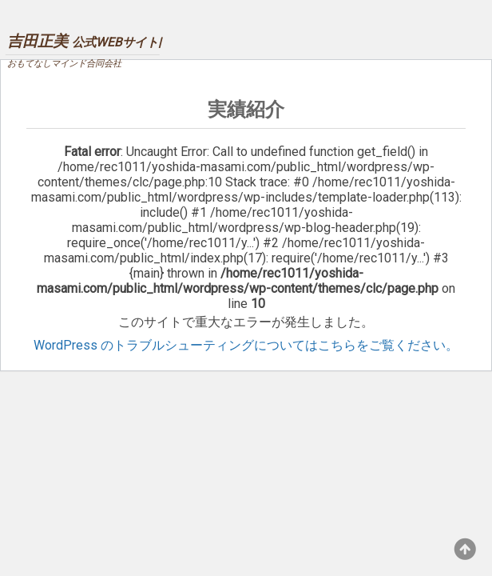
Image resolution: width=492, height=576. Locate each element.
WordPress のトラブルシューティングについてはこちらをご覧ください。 (246, 345)
